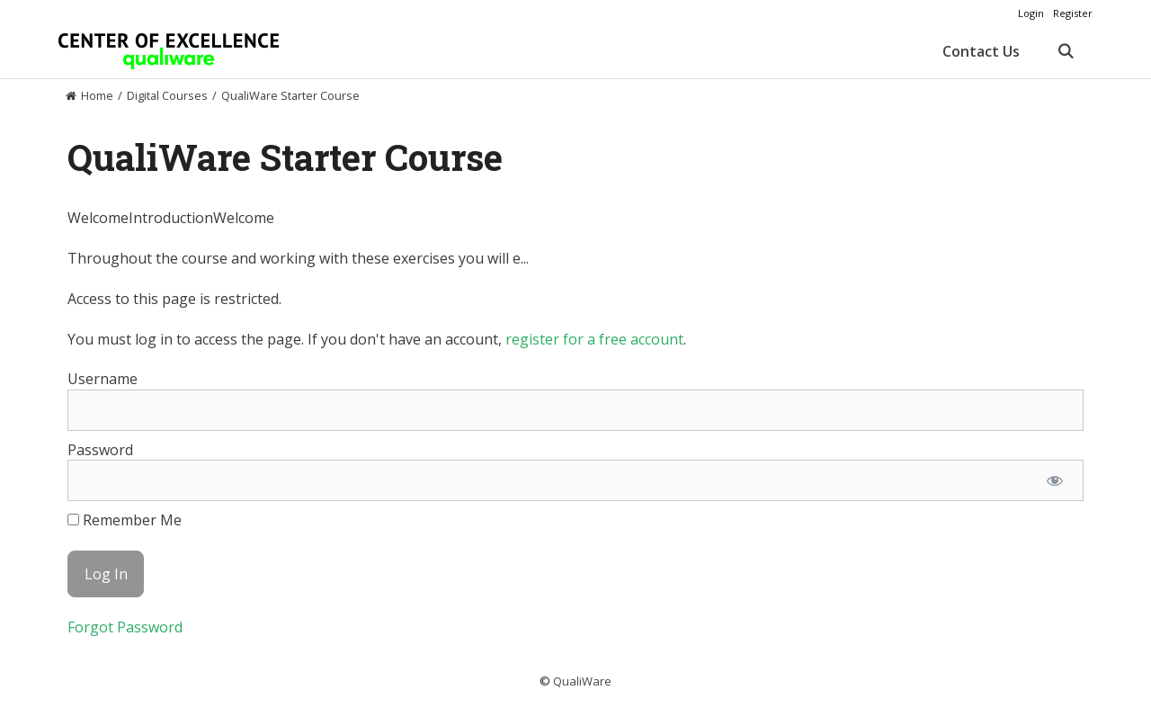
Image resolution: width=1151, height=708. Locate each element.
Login (1031, 13)
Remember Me (124, 520)
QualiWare (582, 681)
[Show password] (1054, 480)
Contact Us (981, 51)
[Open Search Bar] (1065, 51)
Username (102, 379)
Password (100, 450)
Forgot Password (125, 627)
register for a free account (594, 339)
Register (1073, 13)
